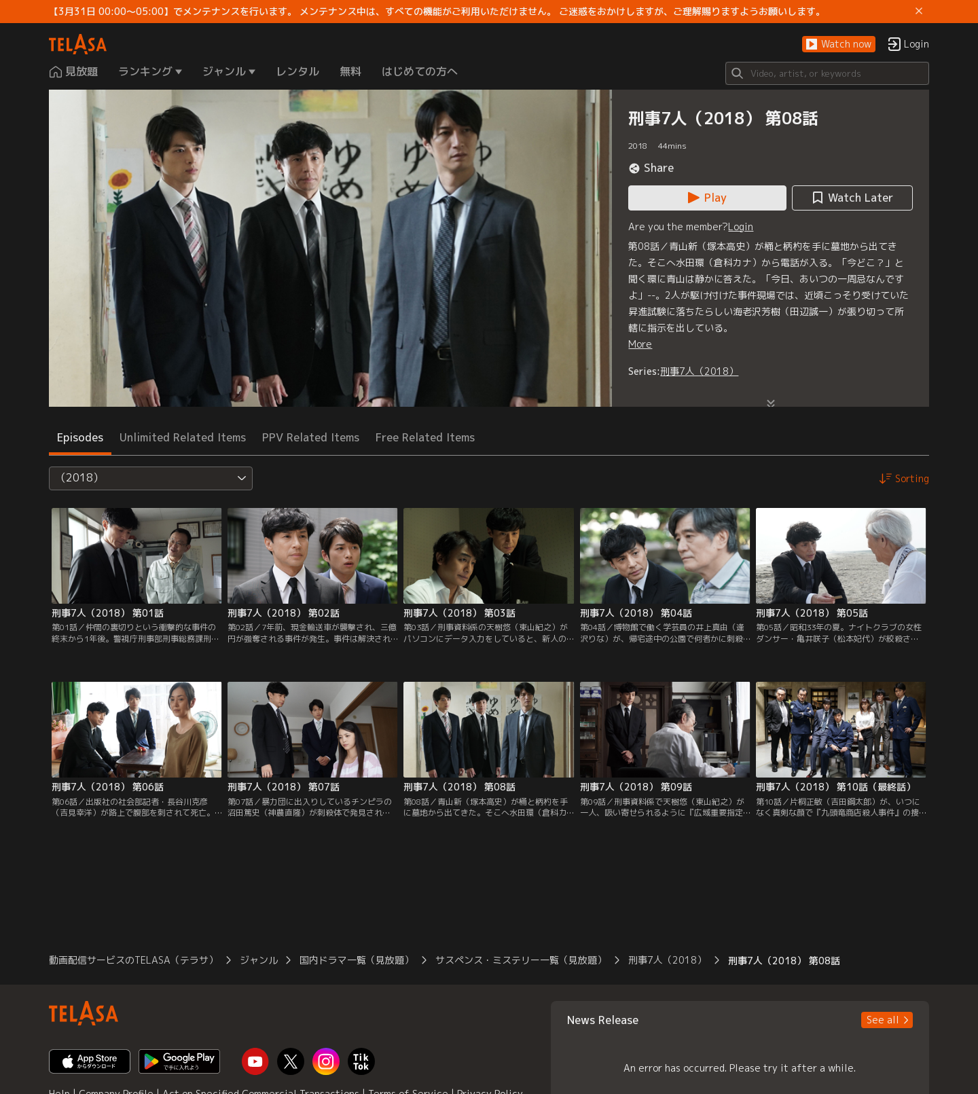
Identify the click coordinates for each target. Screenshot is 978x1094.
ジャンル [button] (259, 959)
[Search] (827, 73)
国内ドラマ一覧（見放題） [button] (357, 959)
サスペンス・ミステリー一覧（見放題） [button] (520, 959)
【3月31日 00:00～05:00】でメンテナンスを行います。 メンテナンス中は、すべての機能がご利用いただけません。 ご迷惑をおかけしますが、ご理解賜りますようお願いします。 (437, 11)
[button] (838, 44)
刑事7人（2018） (699, 371)
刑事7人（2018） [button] (667, 959)
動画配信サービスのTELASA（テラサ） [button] (133, 959)
